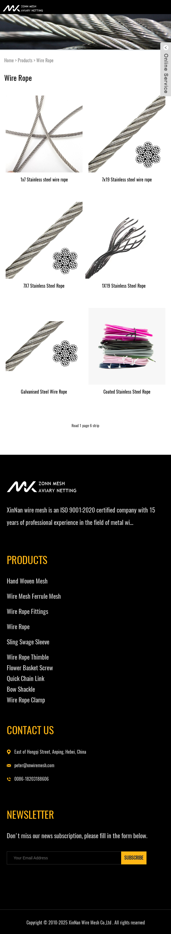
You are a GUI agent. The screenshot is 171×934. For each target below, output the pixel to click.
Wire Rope (45, 60)
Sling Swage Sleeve (28, 642)
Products (25, 60)
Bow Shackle (21, 689)
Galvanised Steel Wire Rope (44, 392)
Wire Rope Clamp (26, 700)
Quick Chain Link (25, 678)
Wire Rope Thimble (28, 657)
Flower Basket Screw (30, 668)
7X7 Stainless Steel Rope (44, 286)
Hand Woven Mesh (27, 581)
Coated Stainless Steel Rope (126, 392)
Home (9, 60)
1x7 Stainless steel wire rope (44, 180)
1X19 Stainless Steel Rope (124, 286)
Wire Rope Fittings (27, 611)
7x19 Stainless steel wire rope (127, 180)
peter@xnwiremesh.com (34, 765)
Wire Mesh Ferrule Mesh (34, 596)
